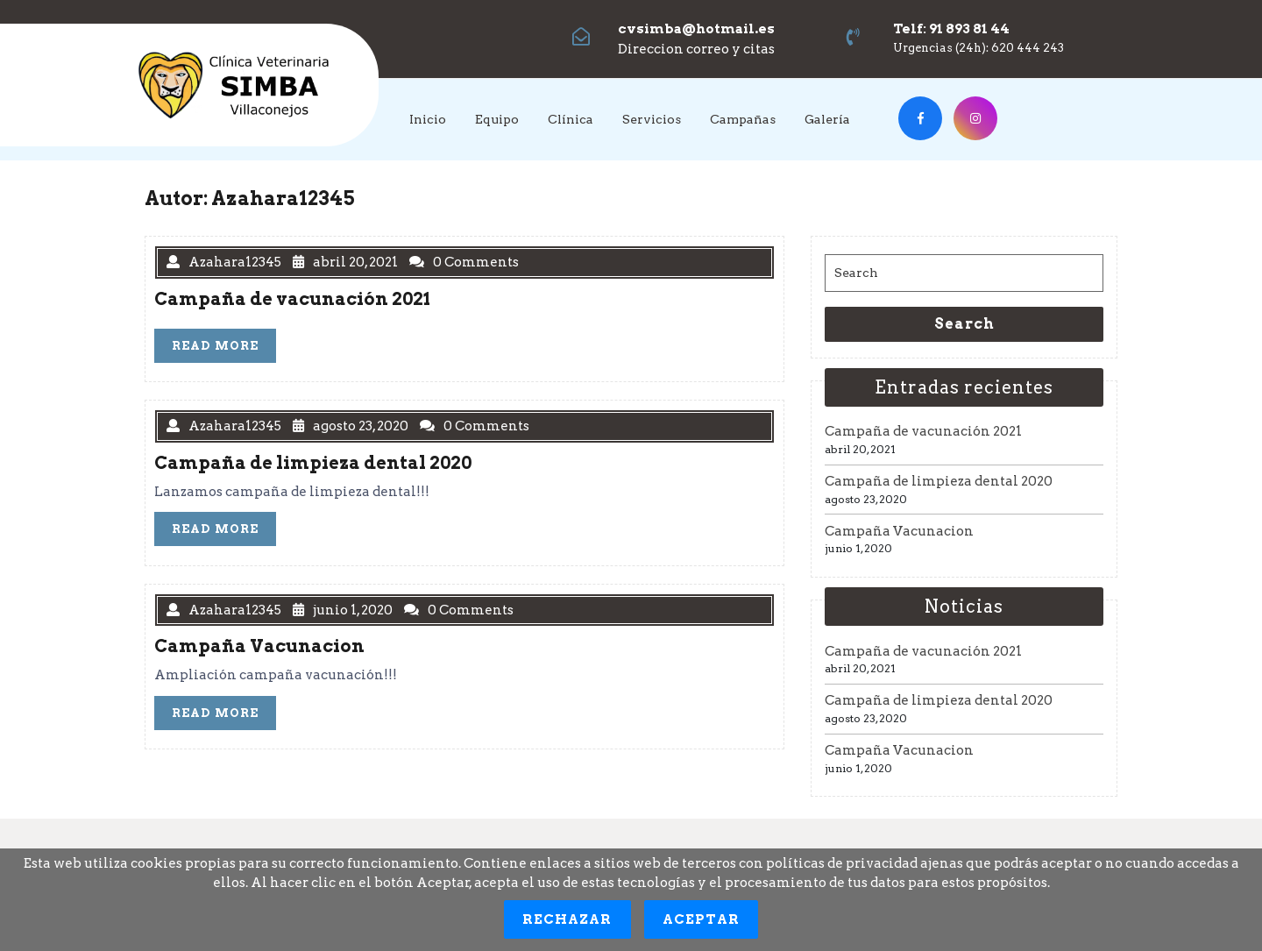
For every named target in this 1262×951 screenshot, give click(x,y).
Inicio (427, 119)
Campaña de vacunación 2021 (923, 431)
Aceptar (702, 919)
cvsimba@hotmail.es (696, 29)
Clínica (570, 119)
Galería (827, 119)
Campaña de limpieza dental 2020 (939, 481)
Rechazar (567, 919)
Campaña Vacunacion (899, 531)
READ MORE (224, 349)
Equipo (497, 119)
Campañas (743, 119)
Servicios (651, 119)
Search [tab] (964, 324)
